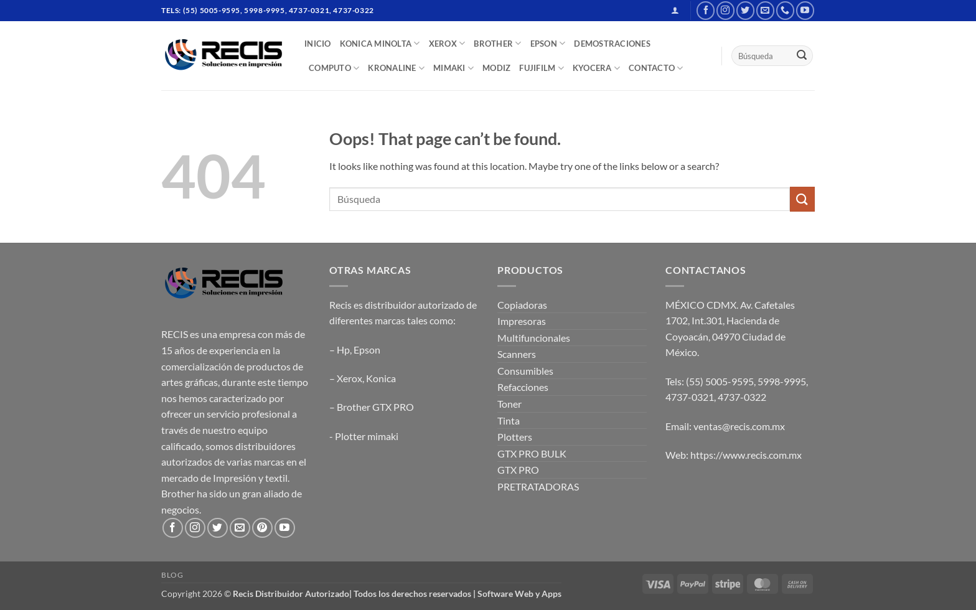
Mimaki (453, 68)
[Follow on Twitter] (745, 10)
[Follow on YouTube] (805, 10)
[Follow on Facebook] (706, 10)
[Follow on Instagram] (725, 10)
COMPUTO (334, 68)
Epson (367, 349)
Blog (172, 575)
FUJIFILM (541, 68)
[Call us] (785, 10)
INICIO (317, 44)
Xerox (349, 378)
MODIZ (496, 68)
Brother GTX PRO (375, 407)
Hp (343, 349)
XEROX (447, 43)
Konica (381, 378)
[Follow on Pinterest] (262, 528)
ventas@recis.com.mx (739, 426)
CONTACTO (656, 68)
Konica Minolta (380, 43)
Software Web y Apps (519, 593)
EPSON (548, 43)
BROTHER (497, 43)
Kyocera (596, 68)
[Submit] (801, 56)
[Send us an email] (765, 10)
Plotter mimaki (366, 436)
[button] (675, 10)
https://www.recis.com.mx (746, 455)
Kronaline (396, 68)
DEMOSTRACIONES (612, 44)
